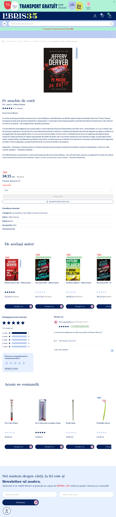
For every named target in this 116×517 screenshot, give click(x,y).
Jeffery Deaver (19, 104)
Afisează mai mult (8, 229)
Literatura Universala (40, 41)
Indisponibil (58, 196)
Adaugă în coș (23, 306)
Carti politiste (17, 213)
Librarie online (11, 41)
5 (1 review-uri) (7, 328)
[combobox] (61, 23)
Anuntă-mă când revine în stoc (58, 201)
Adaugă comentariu (69, 341)
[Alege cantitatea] (58, 190)
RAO (7, 221)
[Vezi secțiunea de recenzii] (7, 108)
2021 (9, 225)
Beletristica (27, 41)
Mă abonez (27, 502)
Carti (19, 41)
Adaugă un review (11, 368)
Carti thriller (27, 213)
